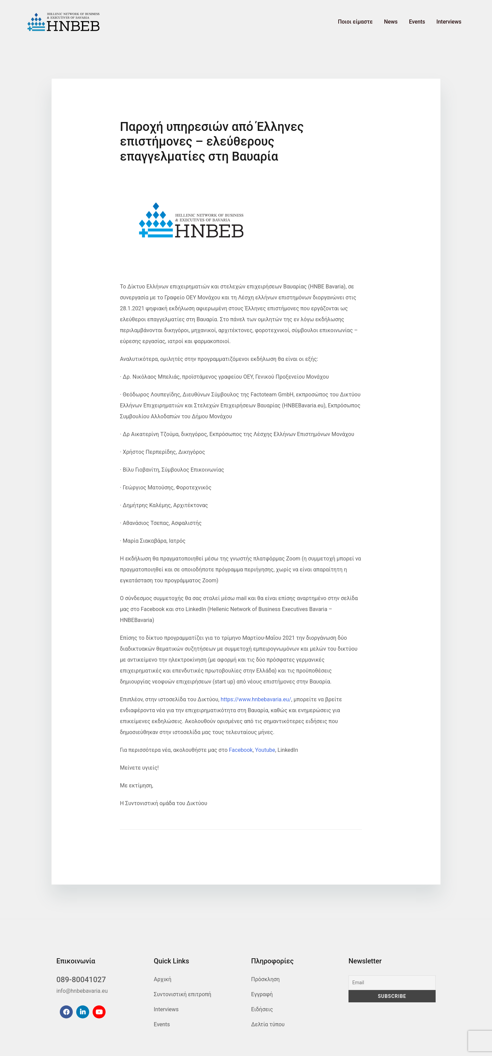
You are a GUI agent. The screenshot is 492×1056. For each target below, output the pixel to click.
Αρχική (163, 979)
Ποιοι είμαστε (365, 22)
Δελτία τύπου (268, 1024)
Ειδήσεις (262, 1009)
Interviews (450, 22)
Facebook (240, 750)
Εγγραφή (262, 994)
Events (421, 22)
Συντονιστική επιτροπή (182, 994)
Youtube (265, 750)
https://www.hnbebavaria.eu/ (256, 699)
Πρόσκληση (265, 979)
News (398, 22)
